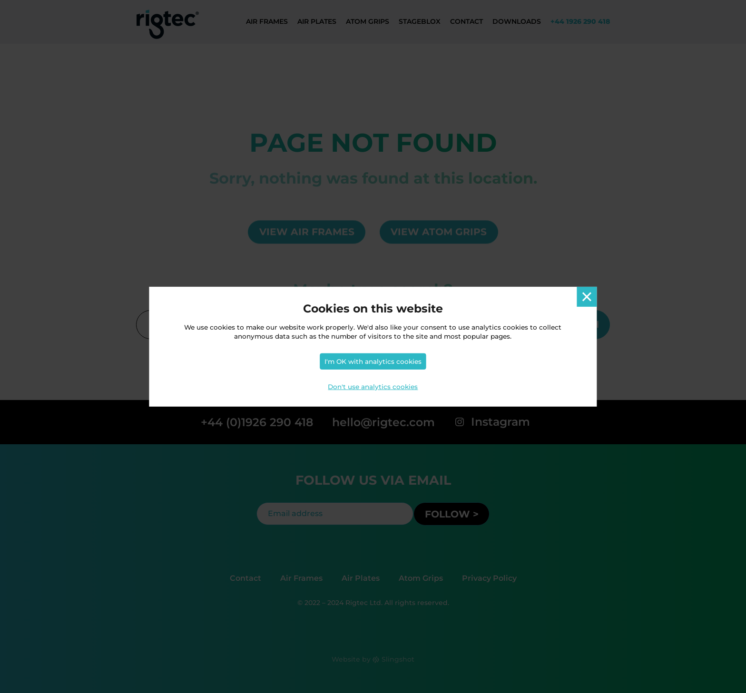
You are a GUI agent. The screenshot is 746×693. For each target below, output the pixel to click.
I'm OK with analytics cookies (373, 361)
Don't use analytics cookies (373, 386)
